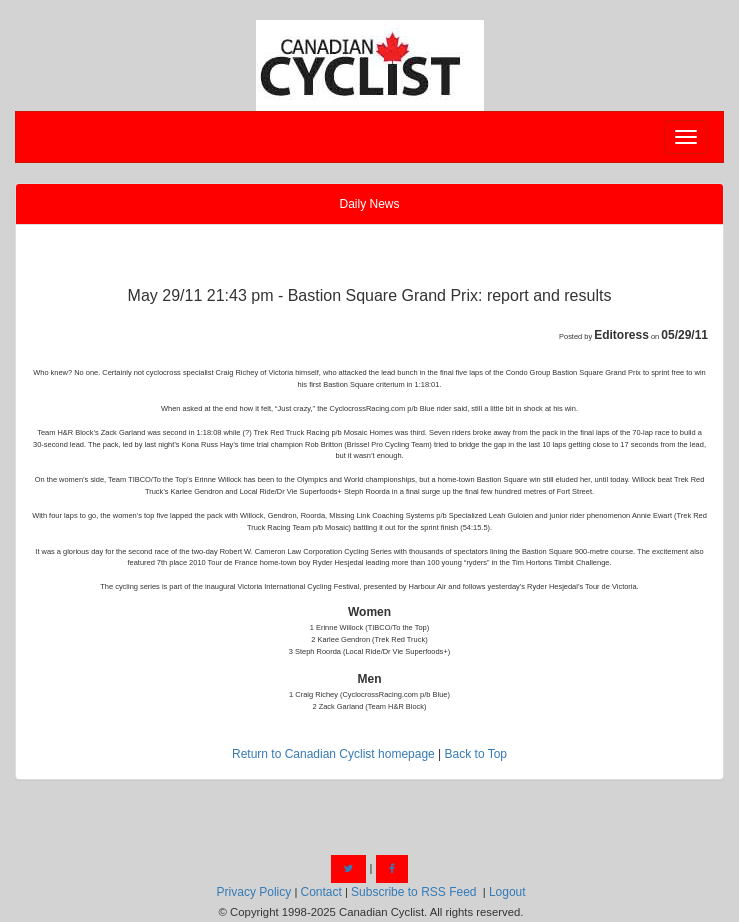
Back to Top (476, 754)
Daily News (369, 204)
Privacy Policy (254, 892)
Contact (320, 892)
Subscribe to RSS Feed (413, 892)
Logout (507, 892)
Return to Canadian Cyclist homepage (333, 754)
